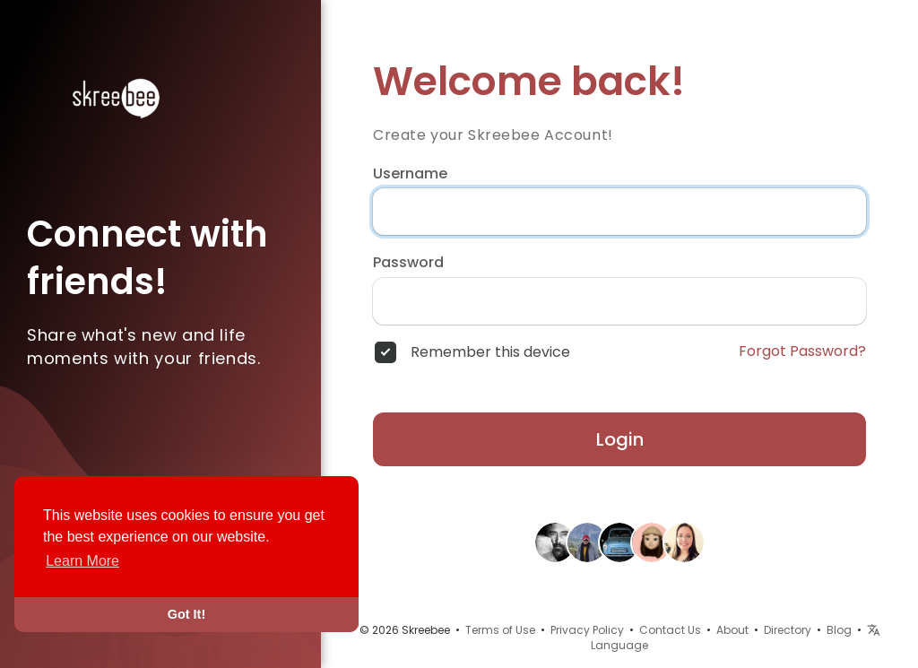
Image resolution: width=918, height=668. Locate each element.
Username (410, 174)
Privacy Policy (587, 630)
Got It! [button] (186, 614)
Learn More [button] (82, 560)
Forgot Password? (802, 351)
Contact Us (670, 630)
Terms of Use (500, 630)
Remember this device (490, 352)
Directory (787, 630)
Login (620, 439)
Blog (839, 630)
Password (408, 263)
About (732, 630)
